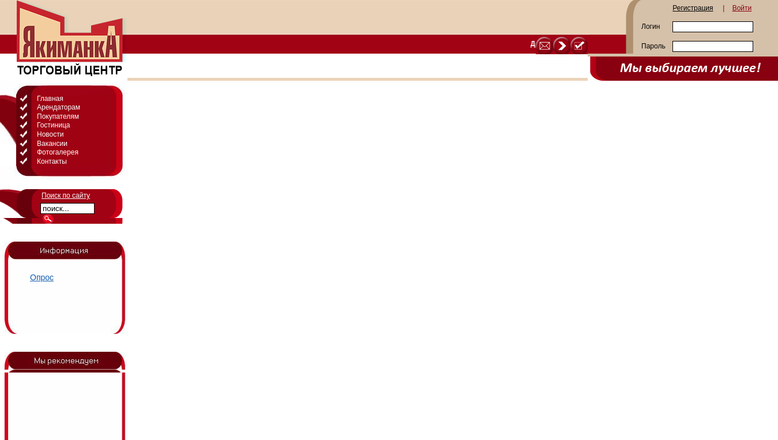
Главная (50, 99)
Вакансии (52, 144)
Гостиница (53, 125)
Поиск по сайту (66, 195)
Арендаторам (58, 107)
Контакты (52, 161)
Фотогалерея (57, 152)
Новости (50, 134)
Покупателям (58, 116)
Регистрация (692, 8)
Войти (742, 8)
